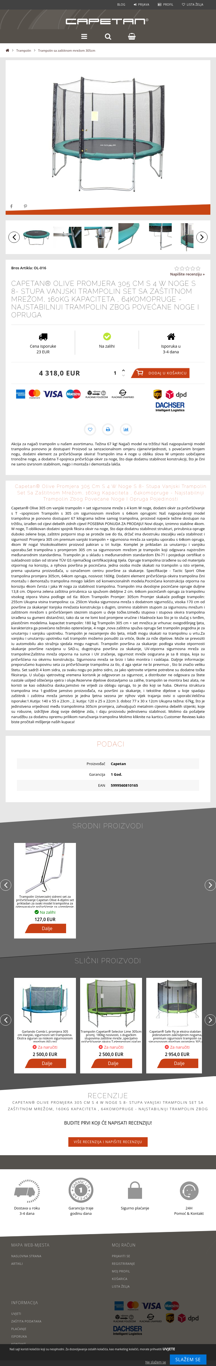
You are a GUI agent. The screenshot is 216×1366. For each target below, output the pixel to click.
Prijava (143, 4)
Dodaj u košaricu (167, 373)
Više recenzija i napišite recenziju (108, 1141)
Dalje (47, 928)
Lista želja (195, 4)
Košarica (120, 1279)
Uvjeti (16, 1313)
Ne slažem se (155, 1362)
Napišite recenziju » (187, 274)
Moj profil (121, 1271)
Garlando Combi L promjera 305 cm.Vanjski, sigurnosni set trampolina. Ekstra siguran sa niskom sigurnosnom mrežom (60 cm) (45, 1036)
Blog (121, 4)
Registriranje (124, 1263)
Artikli (17, 1263)
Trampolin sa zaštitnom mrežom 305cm (66, 50)
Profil (168, 4)
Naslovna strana (26, 1256)
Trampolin (23, 50)
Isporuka (19, 1336)
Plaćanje (19, 1329)
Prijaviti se (121, 1256)
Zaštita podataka (26, 1321)
